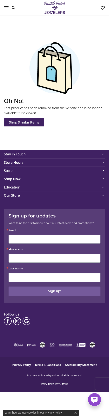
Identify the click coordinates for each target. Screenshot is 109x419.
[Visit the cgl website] (92, 345)
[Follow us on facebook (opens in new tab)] (8, 321)
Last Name (16, 268)
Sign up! (54, 291)
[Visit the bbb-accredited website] (80, 345)
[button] (13, 8)
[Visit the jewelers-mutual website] (65, 345)
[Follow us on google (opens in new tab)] (26, 321)
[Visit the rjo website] (52, 345)
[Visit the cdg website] (42, 345)
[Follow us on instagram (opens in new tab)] (17, 321)
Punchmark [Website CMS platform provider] (61, 383)
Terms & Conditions (48, 365)
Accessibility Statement (81, 365)
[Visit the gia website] (18, 345)
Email (12, 230)
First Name (16, 249)
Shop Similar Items (24, 122)
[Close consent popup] (75, 413)
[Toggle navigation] (6, 7)
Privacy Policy (21, 365)
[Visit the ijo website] (31, 345)
